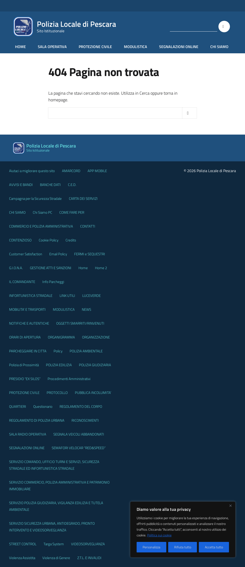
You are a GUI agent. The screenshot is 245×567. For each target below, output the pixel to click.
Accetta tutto (214, 547)
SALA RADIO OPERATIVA (27, 434)
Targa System (54, 544)
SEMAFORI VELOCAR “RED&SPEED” (79, 448)
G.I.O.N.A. (16, 268)
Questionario (42, 406)
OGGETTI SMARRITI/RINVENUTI (80, 323)
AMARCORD (71, 171)
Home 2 (101, 268)
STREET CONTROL (22, 544)
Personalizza (151, 547)
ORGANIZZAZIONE (96, 337)
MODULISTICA (135, 46)
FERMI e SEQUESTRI (89, 254)
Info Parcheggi (53, 281)
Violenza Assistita (22, 558)
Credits (71, 240)
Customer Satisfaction (25, 254)
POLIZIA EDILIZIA (59, 365)
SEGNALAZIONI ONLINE (178, 46)
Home (83, 268)
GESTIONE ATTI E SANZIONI (50, 268)
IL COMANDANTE (22, 281)
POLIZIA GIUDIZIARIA (95, 365)
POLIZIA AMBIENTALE (86, 351)
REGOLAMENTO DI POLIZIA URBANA (36, 420)
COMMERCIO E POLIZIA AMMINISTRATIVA (41, 226)
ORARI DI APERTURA (25, 337)
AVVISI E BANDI (21, 184)
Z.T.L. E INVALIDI (89, 558)
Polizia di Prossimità (24, 365)
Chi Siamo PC (42, 212)
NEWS (86, 309)
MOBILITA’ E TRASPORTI (27, 309)
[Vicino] (230, 505)
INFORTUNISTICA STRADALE (30, 295)
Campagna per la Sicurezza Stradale (35, 198)
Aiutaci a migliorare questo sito (32, 171)
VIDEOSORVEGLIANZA (88, 544)
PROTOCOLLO (57, 392)
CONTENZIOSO (20, 240)
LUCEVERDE (91, 295)
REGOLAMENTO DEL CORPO (81, 406)
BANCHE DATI (50, 184)
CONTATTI (87, 226)
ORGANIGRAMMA (61, 337)
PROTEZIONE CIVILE (95, 46)
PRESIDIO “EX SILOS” (24, 379)
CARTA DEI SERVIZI (83, 198)
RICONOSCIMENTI (85, 420)
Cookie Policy (48, 240)
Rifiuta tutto (182, 547)
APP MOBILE (97, 171)
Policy (58, 351)
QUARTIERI (17, 406)
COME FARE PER (71, 212)
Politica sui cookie (159, 535)
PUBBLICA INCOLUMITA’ (93, 392)
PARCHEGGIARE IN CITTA (27, 351)
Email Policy (58, 254)
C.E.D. (72, 184)
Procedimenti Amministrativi (69, 379)
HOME (20, 46)
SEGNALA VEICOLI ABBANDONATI (78, 434)
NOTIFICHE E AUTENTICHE (29, 323)
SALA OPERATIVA (52, 46)
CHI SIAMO (219, 46)
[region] (182, 529)
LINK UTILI (67, 295)
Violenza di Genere (56, 558)
